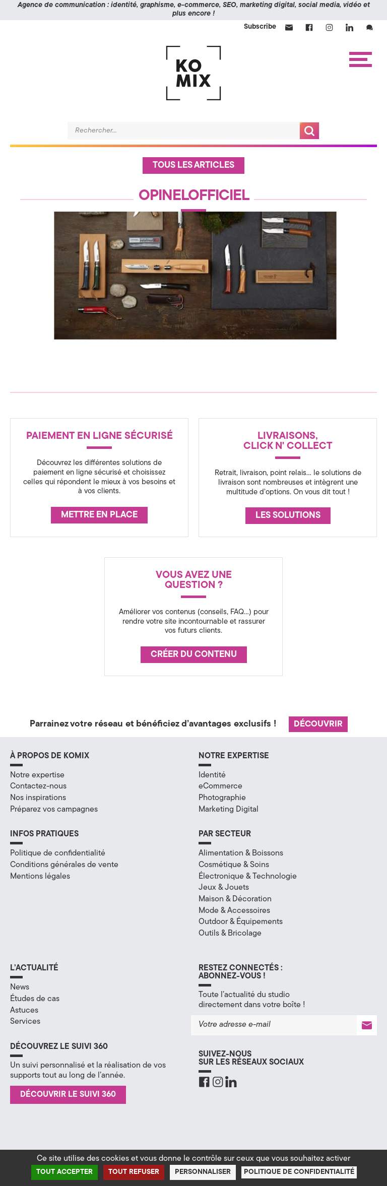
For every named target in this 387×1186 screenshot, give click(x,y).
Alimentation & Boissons (241, 853)
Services (25, 1022)
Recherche (309, 131)
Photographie (222, 798)
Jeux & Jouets (224, 888)
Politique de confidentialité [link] (299, 1172)
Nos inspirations (38, 798)
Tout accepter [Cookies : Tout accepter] (64, 1172)
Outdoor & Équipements (241, 922)
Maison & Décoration (235, 899)
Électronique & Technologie (248, 877)
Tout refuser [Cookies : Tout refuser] (133, 1172)
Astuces (24, 1011)
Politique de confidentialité (57, 853)
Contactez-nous (38, 786)
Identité (212, 775)
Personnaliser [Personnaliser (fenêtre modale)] (203, 1172)
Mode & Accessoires (234, 911)
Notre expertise (37, 775)
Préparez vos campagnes (54, 810)
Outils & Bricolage (230, 934)
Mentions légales (40, 877)
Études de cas (34, 999)
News (19, 987)
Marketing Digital (229, 810)
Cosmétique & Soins (234, 865)
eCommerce (220, 786)
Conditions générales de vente (64, 865)
